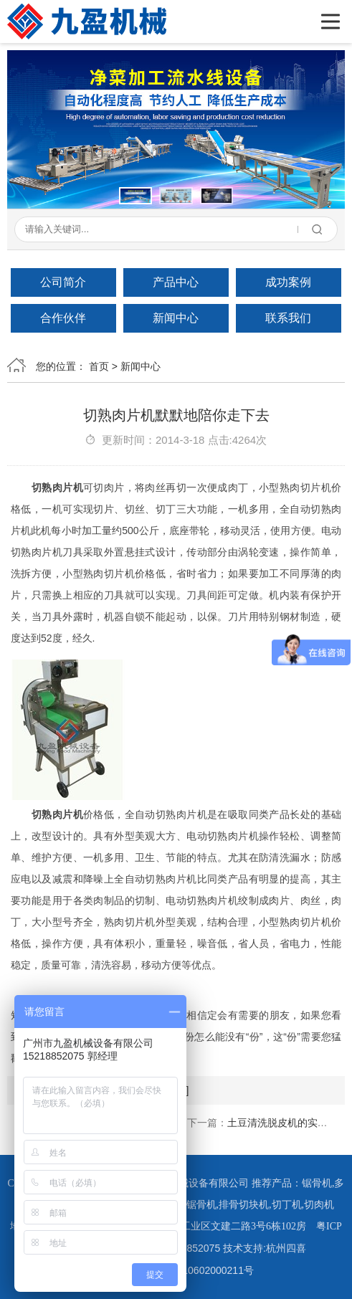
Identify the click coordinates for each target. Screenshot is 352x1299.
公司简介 (63, 282)
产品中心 (176, 282)
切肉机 (319, 1204)
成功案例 (288, 282)
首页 (99, 366)
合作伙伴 (63, 318)
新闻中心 (176, 318)
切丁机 (287, 1204)
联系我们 (288, 318)
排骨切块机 (244, 1204)
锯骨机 (317, 1183)
